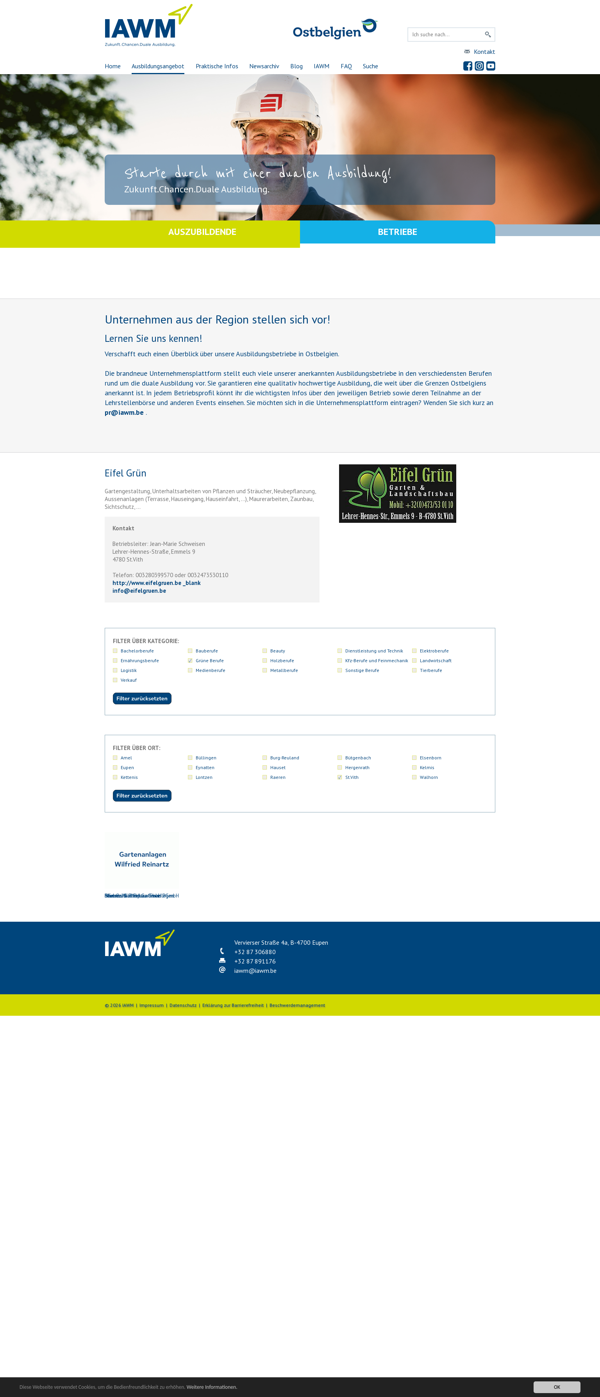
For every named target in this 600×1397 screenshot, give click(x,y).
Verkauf (129, 680)
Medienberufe (210, 670)
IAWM (321, 66)
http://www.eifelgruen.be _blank (156, 583)
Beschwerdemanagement (297, 1005)
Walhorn (429, 777)
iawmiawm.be (255, 970)
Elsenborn (430, 758)
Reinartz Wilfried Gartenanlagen (454, 865)
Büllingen (206, 758)
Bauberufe (207, 651)
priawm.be (124, 412)
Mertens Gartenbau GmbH (376, 865)
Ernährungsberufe (140, 660)
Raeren (278, 777)
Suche (370, 66)
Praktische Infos (217, 66)
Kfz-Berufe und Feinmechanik (376, 660)
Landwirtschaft (436, 660)
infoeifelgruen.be (139, 590)
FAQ (346, 66)
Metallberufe (284, 670)
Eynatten (205, 767)
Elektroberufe (434, 651)
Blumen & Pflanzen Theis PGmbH (142, 865)
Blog (296, 66)
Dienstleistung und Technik (374, 651)
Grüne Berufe (210, 660)
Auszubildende (202, 234)
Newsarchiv (264, 66)
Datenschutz (183, 1005)
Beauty (277, 651)
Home (113, 66)
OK (557, 1387)
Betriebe (397, 234)
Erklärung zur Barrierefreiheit (233, 1005)
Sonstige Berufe (362, 670)
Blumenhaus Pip (220, 865)
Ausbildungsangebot (158, 66)
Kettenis (129, 777)
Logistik (129, 670)
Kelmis (427, 767)
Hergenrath (357, 767)
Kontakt (484, 51)
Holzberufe (282, 660)
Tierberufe (431, 670)
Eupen (127, 767)
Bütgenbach (358, 758)
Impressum (151, 1005)
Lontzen (204, 777)
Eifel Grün (298, 865)
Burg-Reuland (284, 758)
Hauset (278, 767)
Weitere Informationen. (212, 1387)
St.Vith (352, 777)
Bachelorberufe (137, 651)
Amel (126, 758)
